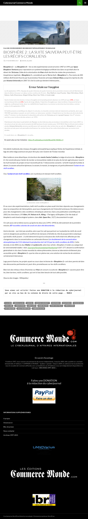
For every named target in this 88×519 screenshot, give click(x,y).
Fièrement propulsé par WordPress (44, 516)
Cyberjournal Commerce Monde (18, 2)
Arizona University (42, 303)
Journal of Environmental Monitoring (42, 247)
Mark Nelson (43, 305)
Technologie (50, 48)
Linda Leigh (32, 305)
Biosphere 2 (56, 303)
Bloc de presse (8, 427)
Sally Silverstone (24, 308)
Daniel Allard (27, 61)
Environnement (16, 48)
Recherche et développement (34, 48)
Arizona (30, 303)
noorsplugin (29, 516)
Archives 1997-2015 (10, 435)
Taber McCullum (38, 308)
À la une (6, 48)
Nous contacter (8, 431)
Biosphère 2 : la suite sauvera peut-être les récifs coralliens (42, 54)
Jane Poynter (20, 305)
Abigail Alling (19, 303)
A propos (6, 418)
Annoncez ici (8, 423)
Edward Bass (78, 303)
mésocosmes (69, 305)
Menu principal (85, 3)
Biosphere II (67, 303)
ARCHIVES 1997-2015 (47, 368)
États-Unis (8, 305)
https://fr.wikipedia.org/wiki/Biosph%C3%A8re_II (45, 140)
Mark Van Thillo (56, 305)
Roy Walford (10, 308)
